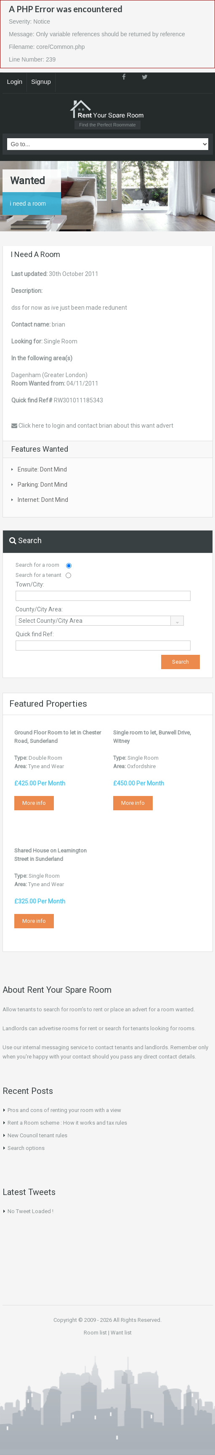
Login (15, 81)
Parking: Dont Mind (42, 484)
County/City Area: (39, 609)
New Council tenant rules (37, 1135)
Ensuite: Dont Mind (42, 469)
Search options (26, 1148)
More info (34, 803)
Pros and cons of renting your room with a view (64, 1110)
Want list (121, 1332)
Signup (41, 81)
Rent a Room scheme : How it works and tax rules (67, 1123)
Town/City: (30, 584)
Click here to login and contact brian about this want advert (92, 425)
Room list (95, 1332)
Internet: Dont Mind (43, 499)
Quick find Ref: (35, 634)
